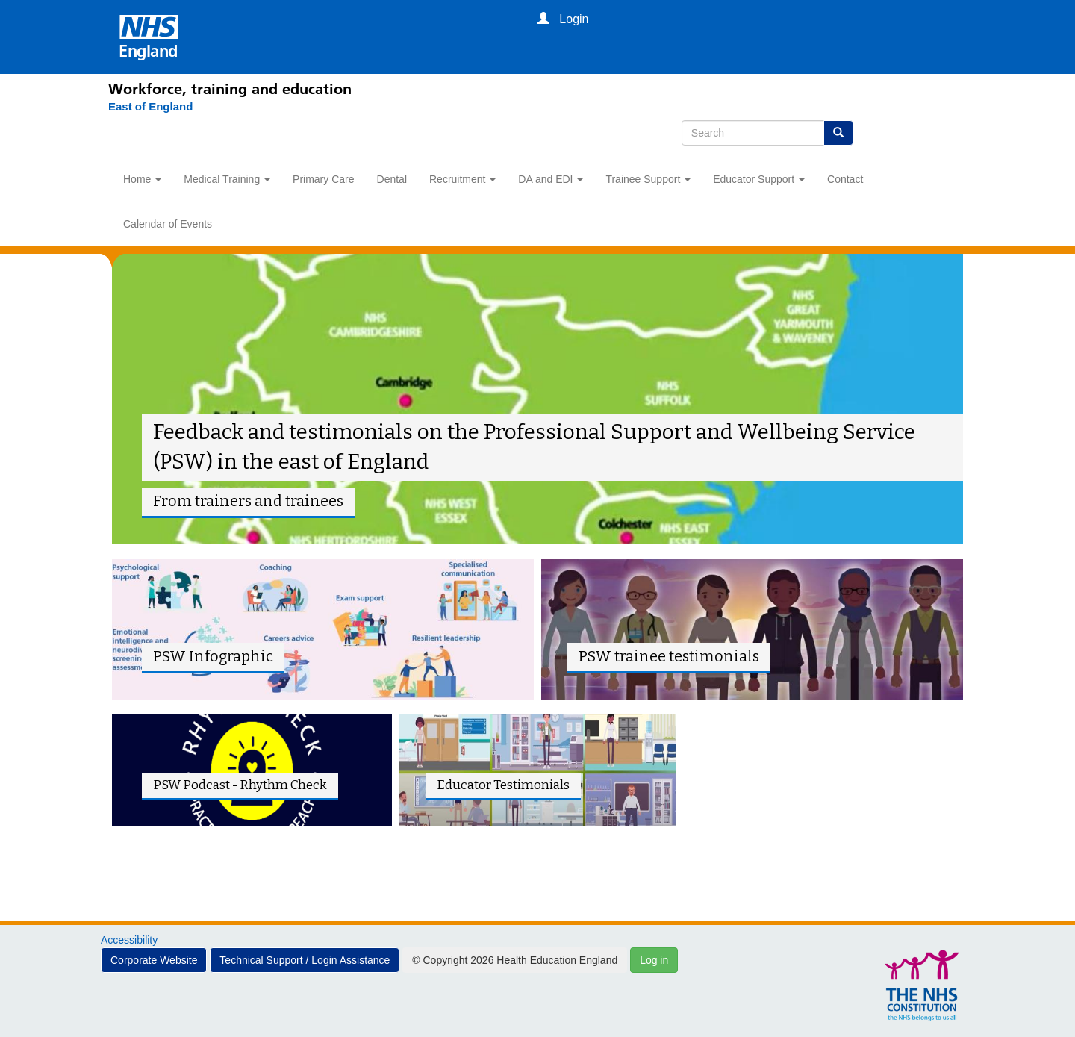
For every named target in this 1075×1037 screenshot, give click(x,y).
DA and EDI (550, 179)
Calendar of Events (167, 224)
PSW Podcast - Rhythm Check (240, 784)
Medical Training (227, 179)
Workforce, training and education (230, 89)
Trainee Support (648, 179)
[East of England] (150, 107)
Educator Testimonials (503, 784)
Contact (845, 179)
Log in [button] (654, 960)
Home (142, 179)
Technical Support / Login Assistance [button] (304, 960)
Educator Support (759, 179)
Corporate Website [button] (153, 960)
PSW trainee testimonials (669, 656)
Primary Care (323, 179)
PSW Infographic (213, 656)
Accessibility (129, 940)
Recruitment (462, 179)
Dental (392, 179)
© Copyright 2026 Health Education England (514, 960)
